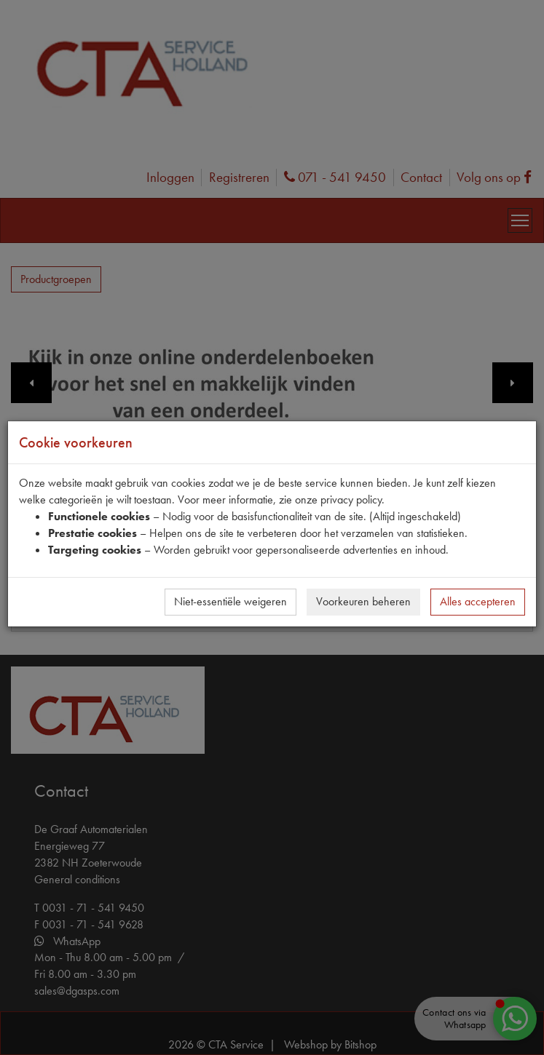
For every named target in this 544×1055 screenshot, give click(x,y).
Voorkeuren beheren (363, 601)
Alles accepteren (478, 601)
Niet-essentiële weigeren (230, 601)
